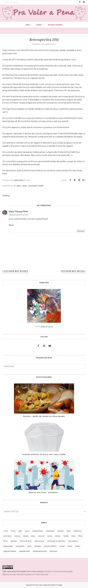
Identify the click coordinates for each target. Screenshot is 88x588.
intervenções (39, 541)
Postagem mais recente (16, 271)
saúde (77, 546)
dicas (33, 536)
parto (29, 546)
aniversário (50, 531)
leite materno (73, 541)
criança (17, 536)
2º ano (17, 186)
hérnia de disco (25, 541)
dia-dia (25, 536)
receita (62, 546)
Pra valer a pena (37, 585)
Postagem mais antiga (72, 271)
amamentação (37, 531)
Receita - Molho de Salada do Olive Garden (44, 416)
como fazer (7, 536)
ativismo (61, 531)
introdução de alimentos (56, 541)
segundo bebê (36, 186)
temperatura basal (40, 551)
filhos (81, 536)
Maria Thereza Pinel (18, 211)
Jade (24, 186)
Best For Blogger (57, 585)
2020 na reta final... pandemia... (44, 492)
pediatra (38, 546)
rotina (70, 546)
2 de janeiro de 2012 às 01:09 (18, 215)
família (65, 536)
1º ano (5, 531)
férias (5, 541)
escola (49, 536)
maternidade (8, 546)
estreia (57, 536)
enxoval (41, 536)
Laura (27, 531)
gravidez (14, 541)
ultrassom (53, 551)
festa (73, 536)
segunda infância (9, 551)
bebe (69, 531)
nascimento (20, 546)
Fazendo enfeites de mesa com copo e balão (44, 454)
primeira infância (50, 546)
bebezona (77, 531)
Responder (81, 231)
